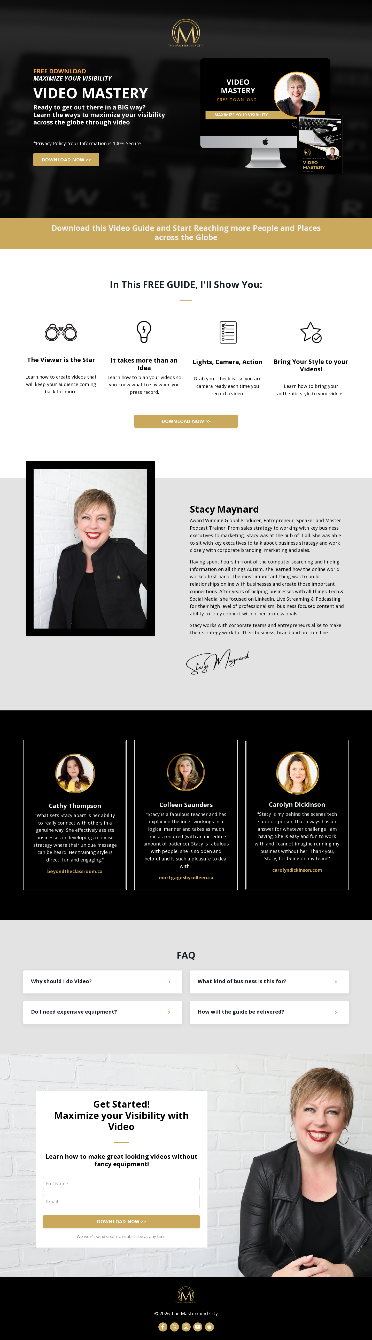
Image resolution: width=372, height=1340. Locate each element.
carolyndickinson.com (297, 870)
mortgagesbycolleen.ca (186, 878)
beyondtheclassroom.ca (75, 871)
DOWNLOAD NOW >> (66, 159)
